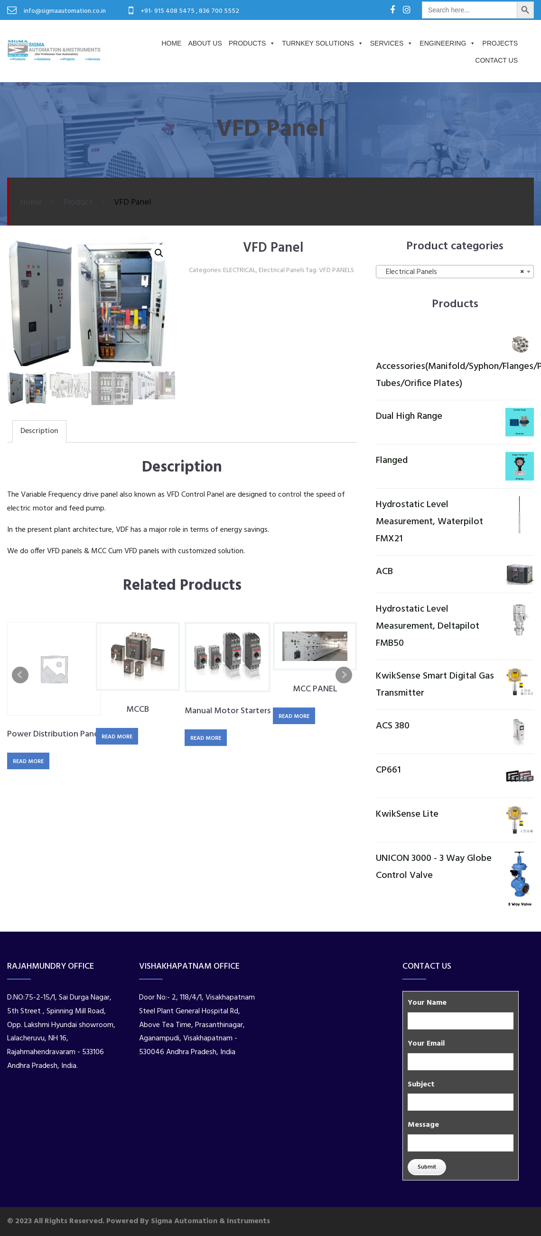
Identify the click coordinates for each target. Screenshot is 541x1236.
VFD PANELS (336, 270)
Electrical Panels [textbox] (452, 272)
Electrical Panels (281, 270)
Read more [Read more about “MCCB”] (117, 737)
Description (39, 431)
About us (205, 43)
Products (252, 43)
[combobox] (455, 271)
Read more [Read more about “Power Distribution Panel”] (28, 761)
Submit (427, 1167)
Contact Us (496, 60)
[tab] (39, 431)
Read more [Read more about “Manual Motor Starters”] (205, 738)
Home (171, 43)
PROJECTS (500, 43)
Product (78, 202)
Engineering (448, 43)
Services (391, 43)
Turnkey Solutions (322, 43)
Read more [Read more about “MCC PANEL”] (294, 716)
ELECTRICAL (239, 270)
